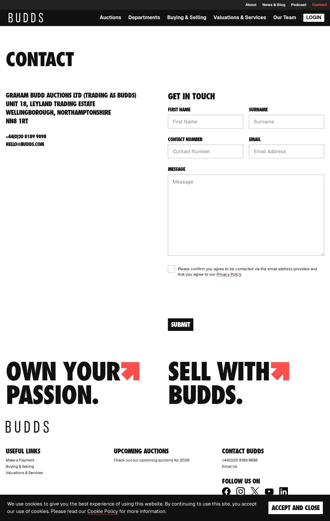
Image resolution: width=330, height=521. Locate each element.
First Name (179, 109)
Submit (180, 325)
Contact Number (185, 139)
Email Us (229, 466)
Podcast (298, 4)
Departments (144, 17)
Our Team (284, 17)
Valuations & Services (239, 17)
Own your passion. (73, 383)
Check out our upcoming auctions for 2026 (151, 460)
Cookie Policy (102, 511)
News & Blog (274, 4)
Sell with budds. (228, 383)
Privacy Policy (229, 274)
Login (313, 17)
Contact (319, 4)
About (250, 4)
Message (176, 169)
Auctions (110, 17)
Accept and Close (296, 508)
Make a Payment (20, 460)
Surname (258, 109)
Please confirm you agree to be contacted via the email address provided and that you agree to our (247, 272)
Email (254, 139)
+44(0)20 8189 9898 (26, 136)
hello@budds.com (25, 144)
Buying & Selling (187, 17)
